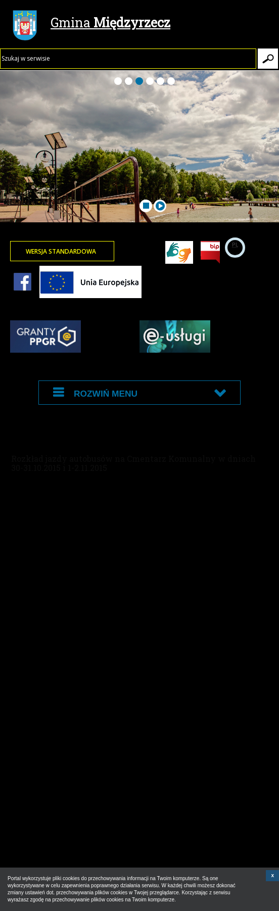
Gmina (91, 23)
